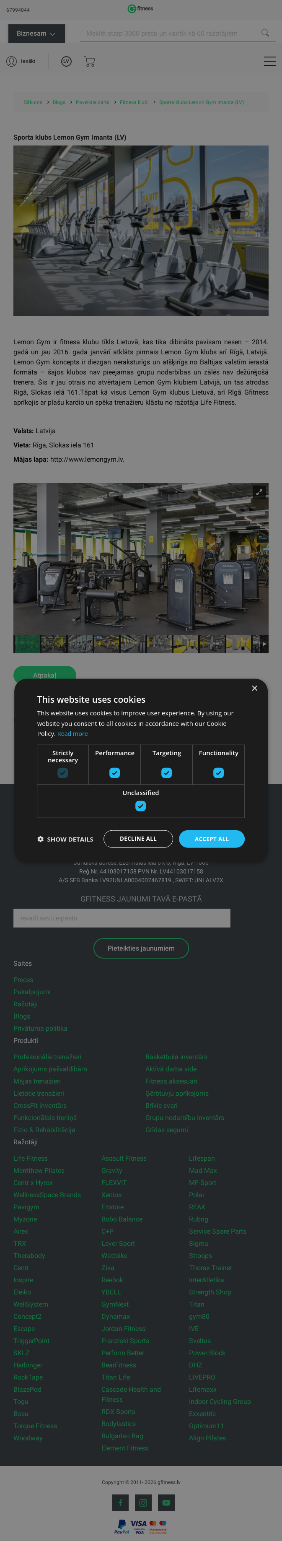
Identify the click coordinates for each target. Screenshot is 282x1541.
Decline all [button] (135, 838)
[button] (65, 839)
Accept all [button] (211, 838)
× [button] (254, 688)
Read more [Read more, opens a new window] (73, 733)
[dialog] (141, 770)
